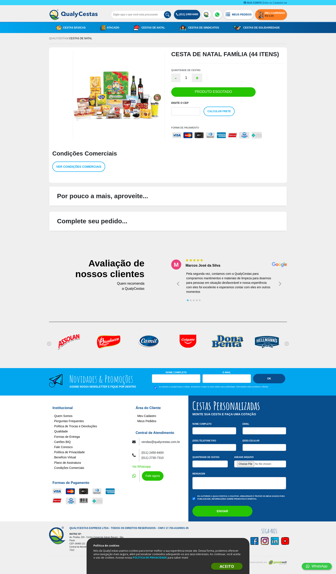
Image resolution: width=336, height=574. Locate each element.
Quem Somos (63, 416)
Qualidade (61, 431)
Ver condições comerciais (78, 166)
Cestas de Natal (149, 27)
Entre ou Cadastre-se (265, 2)
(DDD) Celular (251, 441)
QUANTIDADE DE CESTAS (186, 70)
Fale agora (153, 475)
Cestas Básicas (71, 27)
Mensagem (198, 474)
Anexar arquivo (244, 457)
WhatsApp (316, 566)
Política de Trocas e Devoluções (75, 426)
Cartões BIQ (62, 442)
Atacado (109, 27)
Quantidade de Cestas (205, 457)
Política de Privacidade (69, 452)
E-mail (227, 372)
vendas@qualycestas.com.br (160, 442)
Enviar (222, 511)
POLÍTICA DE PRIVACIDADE (150, 557)
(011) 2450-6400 (187, 14)
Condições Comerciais (69, 468)
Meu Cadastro (146, 416)
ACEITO (227, 566)
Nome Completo (176, 372)
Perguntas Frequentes (69, 421)
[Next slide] (280, 283)
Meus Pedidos (146, 421)
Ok (269, 378)
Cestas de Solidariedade (256, 27)
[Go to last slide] (178, 283)
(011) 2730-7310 (152, 457)
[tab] (188, 300)
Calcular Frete (219, 111)
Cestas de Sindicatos (199, 27)
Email (246, 424)
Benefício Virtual (65, 457)
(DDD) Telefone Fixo (204, 441)
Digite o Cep (180, 102)
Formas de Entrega (67, 436)
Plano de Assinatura (67, 462)
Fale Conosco (63, 447)
